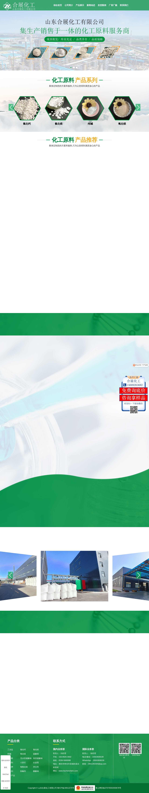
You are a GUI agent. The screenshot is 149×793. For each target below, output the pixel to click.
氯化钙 (23, 750)
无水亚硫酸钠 (25, 758)
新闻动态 (91, 5)
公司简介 (69, 5)
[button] (138, 107)
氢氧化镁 (24, 767)
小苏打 (23, 763)
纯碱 (9, 754)
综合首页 (58, 5)
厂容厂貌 (113, 5)
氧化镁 (23, 754)
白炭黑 (36, 763)
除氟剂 (23, 771)
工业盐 (10, 750)
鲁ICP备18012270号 (65, 788)
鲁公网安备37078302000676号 (108, 788)
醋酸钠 (36, 771)
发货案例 (102, 5)
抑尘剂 (36, 767)
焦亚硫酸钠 (37, 758)
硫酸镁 (36, 754)
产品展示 (80, 5)
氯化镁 (36, 750)
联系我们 (124, 5)
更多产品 (11, 775)
